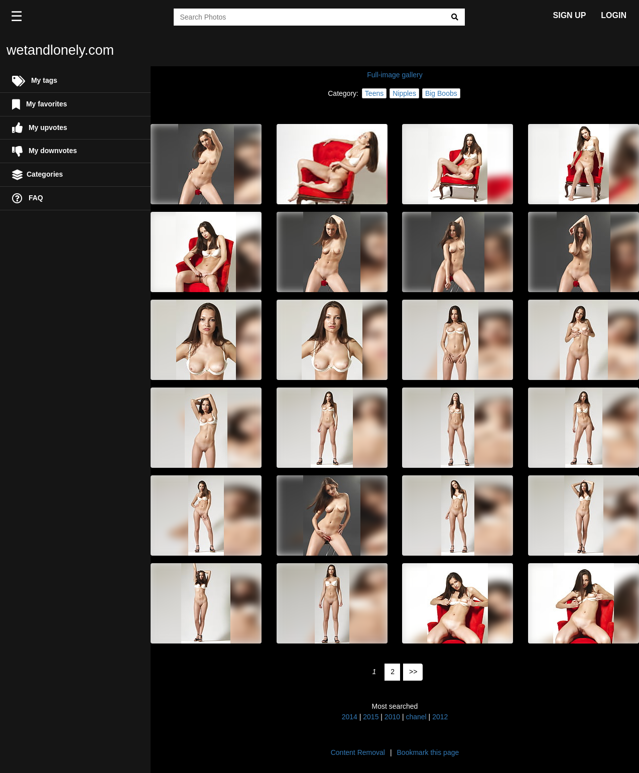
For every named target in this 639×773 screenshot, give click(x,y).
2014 (349, 717)
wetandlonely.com (60, 50)
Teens (374, 93)
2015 (370, 717)
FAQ (27, 198)
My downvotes (44, 151)
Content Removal (358, 752)
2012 (440, 717)
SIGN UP (569, 15)
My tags (34, 81)
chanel (416, 717)
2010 (392, 717)
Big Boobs (441, 93)
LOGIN (613, 15)
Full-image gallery (394, 75)
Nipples (404, 93)
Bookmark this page (428, 752)
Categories (37, 175)
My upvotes (39, 127)
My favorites (39, 104)
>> (413, 672)
